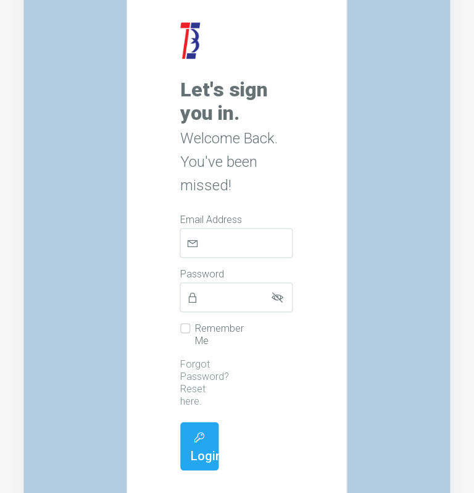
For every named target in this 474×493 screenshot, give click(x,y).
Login (204, 447)
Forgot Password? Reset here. (204, 382)
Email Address (211, 219)
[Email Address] (236, 243)
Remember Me (219, 334)
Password (202, 274)
